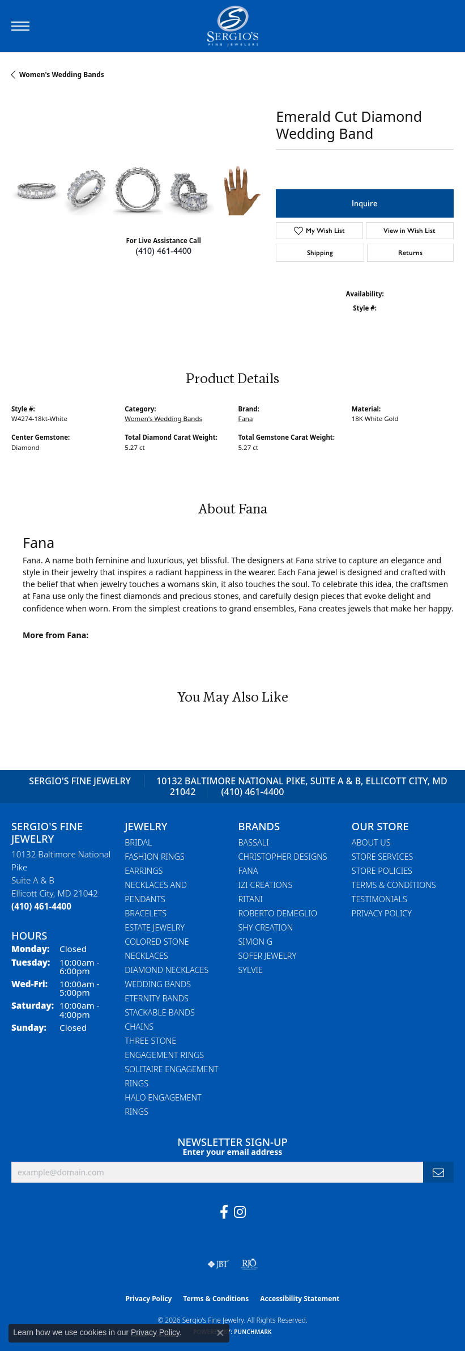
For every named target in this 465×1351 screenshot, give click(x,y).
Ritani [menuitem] (250, 899)
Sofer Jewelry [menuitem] (267, 955)
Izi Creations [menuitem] (265, 885)
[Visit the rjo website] (249, 1264)
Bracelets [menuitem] (146, 913)
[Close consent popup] (220, 1332)
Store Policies (382, 870)
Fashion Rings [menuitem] (155, 856)
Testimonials (379, 899)
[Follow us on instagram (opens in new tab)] (240, 1212)
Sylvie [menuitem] (250, 970)
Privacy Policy (382, 913)
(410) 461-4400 (163, 250)
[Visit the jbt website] (218, 1264)
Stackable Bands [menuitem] (160, 1012)
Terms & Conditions (394, 885)
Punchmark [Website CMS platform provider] (253, 1332)
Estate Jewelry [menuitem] (155, 927)
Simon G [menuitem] (255, 941)
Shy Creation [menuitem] (265, 927)
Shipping (320, 253)
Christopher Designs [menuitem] (282, 856)
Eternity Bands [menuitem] (157, 998)
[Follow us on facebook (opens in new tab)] (224, 1212)
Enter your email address (233, 1151)
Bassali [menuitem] (253, 842)
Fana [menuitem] (248, 870)
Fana (245, 418)
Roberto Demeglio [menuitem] (277, 913)
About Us (371, 842)
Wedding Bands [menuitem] (158, 984)
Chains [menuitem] (139, 1026)
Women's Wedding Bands (61, 74)
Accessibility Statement (299, 1298)
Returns (410, 253)
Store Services (382, 856)
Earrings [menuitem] (144, 870)
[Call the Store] (41, 906)
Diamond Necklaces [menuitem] (166, 970)
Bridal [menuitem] (138, 842)
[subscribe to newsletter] (438, 1172)
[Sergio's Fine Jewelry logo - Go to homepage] (232, 26)
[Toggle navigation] (20, 26)
